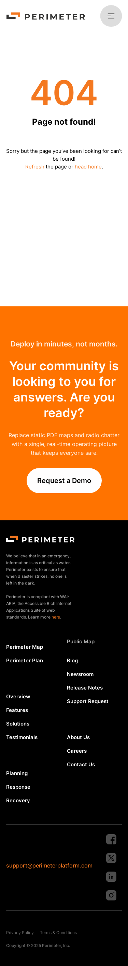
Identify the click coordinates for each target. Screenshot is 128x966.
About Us (78, 737)
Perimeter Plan (24, 660)
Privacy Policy (20, 932)
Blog (72, 660)
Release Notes (85, 687)
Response (18, 787)
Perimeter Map (24, 647)
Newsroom (80, 674)
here (56, 617)
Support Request (88, 701)
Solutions (17, 723)
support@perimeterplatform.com (49, 865)
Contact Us (81, 764)
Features (17, 710)
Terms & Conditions (58, 932)
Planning (17, 773)
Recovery (18, 800)
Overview (18, 696)
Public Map (81, 641)
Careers (77, 751)
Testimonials (22, 737)
